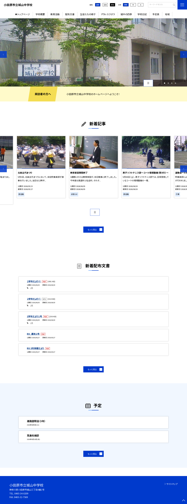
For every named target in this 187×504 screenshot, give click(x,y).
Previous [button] (3, 54)
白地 (105, 5)
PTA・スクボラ (108, 14)
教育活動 (55, 14)
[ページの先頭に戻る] (183, 500)
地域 (167, 14)
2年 (31, 288)
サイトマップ (172, 484)
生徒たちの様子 (88, 14)
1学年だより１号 (35, 316)
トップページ (23, 14)
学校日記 (142, 14)
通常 (97, 5)
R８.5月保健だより (36, 348)
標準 (125, 5)
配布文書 (69, 14)
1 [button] (164, 83)
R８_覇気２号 (33, 333)
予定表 (155, 14)
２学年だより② (34, 281)
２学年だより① (34, 298)
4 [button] (175, 83)
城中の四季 (126, 14)
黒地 (112, 5)
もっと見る (92, 229)
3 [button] (171, 83)
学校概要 (40, 14)
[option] (93, 52)
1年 (31, 323)
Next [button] (183, 54)
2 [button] (168, 83)
